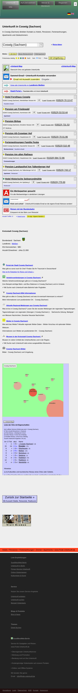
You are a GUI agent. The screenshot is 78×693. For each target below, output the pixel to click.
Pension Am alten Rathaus (19, 154)
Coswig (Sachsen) (33, 390)
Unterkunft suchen (17, 600)
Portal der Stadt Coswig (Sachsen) (19, 265)
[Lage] (44, 100)
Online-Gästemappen (19, 572)
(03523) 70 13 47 (64, 100)
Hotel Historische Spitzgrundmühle (23, 179)
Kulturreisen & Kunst (18, 576)
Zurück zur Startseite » (19, 499)
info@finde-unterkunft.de (26, 676)
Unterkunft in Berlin (18, 566)
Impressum (44, 690)
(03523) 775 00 (57, 182)
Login (14, 690)
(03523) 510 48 (62, 145)
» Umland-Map (8, 422)
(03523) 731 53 (62, 124)
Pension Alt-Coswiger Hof (18, 133)
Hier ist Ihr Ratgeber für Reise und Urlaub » (18, 272)
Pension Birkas (13, 121)
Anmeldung (7, 690)
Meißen (15, 244)
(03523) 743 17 (63, 170)
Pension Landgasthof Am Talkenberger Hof (27, 166)
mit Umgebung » (56, 58)
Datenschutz (22, 690)
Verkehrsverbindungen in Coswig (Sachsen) (24, 278)
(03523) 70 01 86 (59, 137)
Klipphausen (26, 400)
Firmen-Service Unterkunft (20, 569)
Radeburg (53, 378)
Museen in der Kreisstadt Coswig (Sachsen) (24, 336)
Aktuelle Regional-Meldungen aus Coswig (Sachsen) (26, 305)
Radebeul (40, 394)
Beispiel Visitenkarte (18, 603)
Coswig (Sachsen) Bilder (16, 349)
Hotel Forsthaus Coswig (17, 97)
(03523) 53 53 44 (59, 112)
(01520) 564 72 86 (56, 158)
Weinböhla (34, 384)
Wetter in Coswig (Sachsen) (17, 321)
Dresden (52, 403)
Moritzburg (48, 387)
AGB (29, 690)
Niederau (27, 374)
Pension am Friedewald (17, 109)
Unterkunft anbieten (18, 596)
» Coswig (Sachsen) (26, 444)
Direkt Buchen (16, 628)
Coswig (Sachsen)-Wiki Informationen (21, 293)
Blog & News (15, 614)
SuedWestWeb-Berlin (19, 562)
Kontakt (35, 690)
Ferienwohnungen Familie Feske (22, 142)
